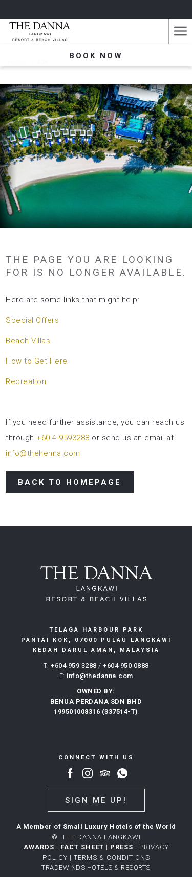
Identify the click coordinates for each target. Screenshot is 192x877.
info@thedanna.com (100, 676)
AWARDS (39, 847)
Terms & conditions (112, 857)
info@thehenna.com (43, 453)
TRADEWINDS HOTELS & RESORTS (96, 867)
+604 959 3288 (74, 665)
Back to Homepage (69, 482)
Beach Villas (28, 340)
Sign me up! (96, 800)
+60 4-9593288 (63, 437)
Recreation (26, 381)
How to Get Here (37, 361)
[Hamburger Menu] (180, 31)
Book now (96, 55)
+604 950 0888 (126, 665)
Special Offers (32, 320)
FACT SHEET (82, 847)
